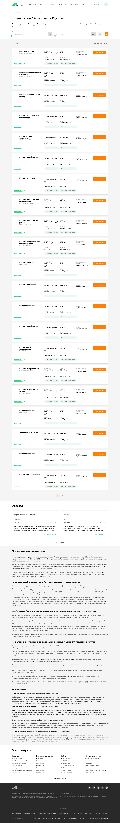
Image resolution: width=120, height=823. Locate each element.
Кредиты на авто (29, 813)
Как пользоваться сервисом (98, 818)
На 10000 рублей (66, 761)
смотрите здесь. (50, 799)
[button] (97, 4)
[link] (89, 787)
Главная (14, 12)
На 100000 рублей (66, 758)
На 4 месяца (40, 765)
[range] (32, 34)
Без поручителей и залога (19, 768)
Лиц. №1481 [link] (28, 139)
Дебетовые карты (65, 813)
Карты (43, 4)
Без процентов (89, 768)
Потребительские (17, 758)
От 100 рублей (65, 768)
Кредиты (33, 4)
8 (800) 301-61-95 (64, 801)
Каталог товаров (101, 813)
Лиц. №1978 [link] (39, 159)
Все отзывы (60, 542)
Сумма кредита (16, 31)
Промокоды (89, 813)
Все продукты (22, 12)
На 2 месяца (40, 761)
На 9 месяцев (40, 772)
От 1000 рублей (65, 763)
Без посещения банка (92, 765)
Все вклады (78, 813)
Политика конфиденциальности (74, 818)
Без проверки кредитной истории (22, 770)
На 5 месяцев (40, 768)
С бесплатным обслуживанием (94, 761)
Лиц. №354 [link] (30, 97)
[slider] (32, 36)
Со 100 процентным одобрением (22, 761)
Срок (56, 31)
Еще (84, 4)
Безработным (89, 772)
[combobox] (100, 43)
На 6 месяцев (40, 770)
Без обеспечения (17, 765)
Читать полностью (49, 534)
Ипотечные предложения (47, 813)
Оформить (99, 95)
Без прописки (16, 772)
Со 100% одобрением (67, 765)
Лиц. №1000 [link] (28, 118)
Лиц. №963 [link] (29, 53)
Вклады (62, 4)
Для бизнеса (74, 4)
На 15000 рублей (66, 770)
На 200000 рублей (66, 772)
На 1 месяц (39, 758)
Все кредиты (16, 813)
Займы (52, 4)
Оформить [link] (99, 52)
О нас (34, 818)
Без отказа (88, 763)
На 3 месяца (40, 763)
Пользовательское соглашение (49, 818)
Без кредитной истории (19, 763)
